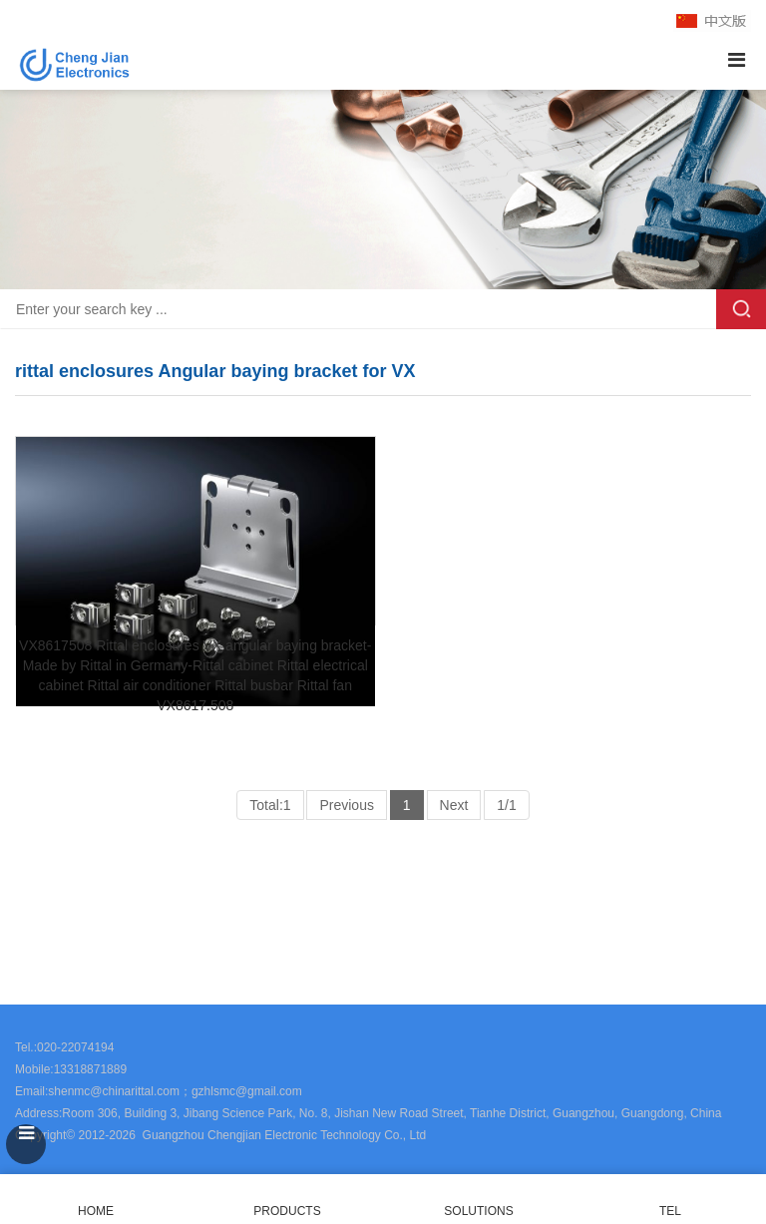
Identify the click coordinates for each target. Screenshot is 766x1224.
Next (454, 805)
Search (741, 309)
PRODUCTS (286, 1211)
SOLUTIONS (478, 1211)
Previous (346, 805)
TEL (670, 1199)
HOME (96, 1199)
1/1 (506, 805)
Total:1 (269, 805)
